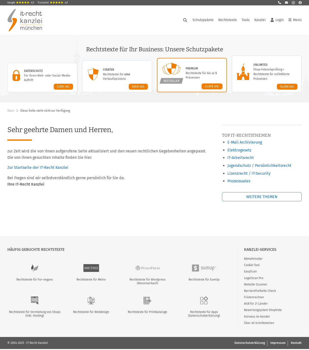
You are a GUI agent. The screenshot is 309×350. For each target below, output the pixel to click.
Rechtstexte (227, 20)
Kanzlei (260, 20)
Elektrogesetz (239, 150)
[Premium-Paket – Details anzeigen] (191, 75)
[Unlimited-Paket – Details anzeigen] (266, 74)
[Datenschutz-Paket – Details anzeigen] (42, 77)
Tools (246, 20)
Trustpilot (53, 2)
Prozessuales (238, 181)
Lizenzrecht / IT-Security (248, 173)
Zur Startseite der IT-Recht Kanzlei (37, 167)
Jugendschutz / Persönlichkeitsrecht (259, 165)
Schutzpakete (203, 20)
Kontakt (296, 343)
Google (20, 2)
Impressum (277, 343)
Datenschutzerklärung (249, 343)
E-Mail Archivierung (244, 142)
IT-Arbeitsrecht (240, 157)
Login (277, 20)
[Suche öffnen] (185, 20)
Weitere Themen (261, 196)
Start (10, 110)
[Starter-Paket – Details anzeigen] (117, 76)
